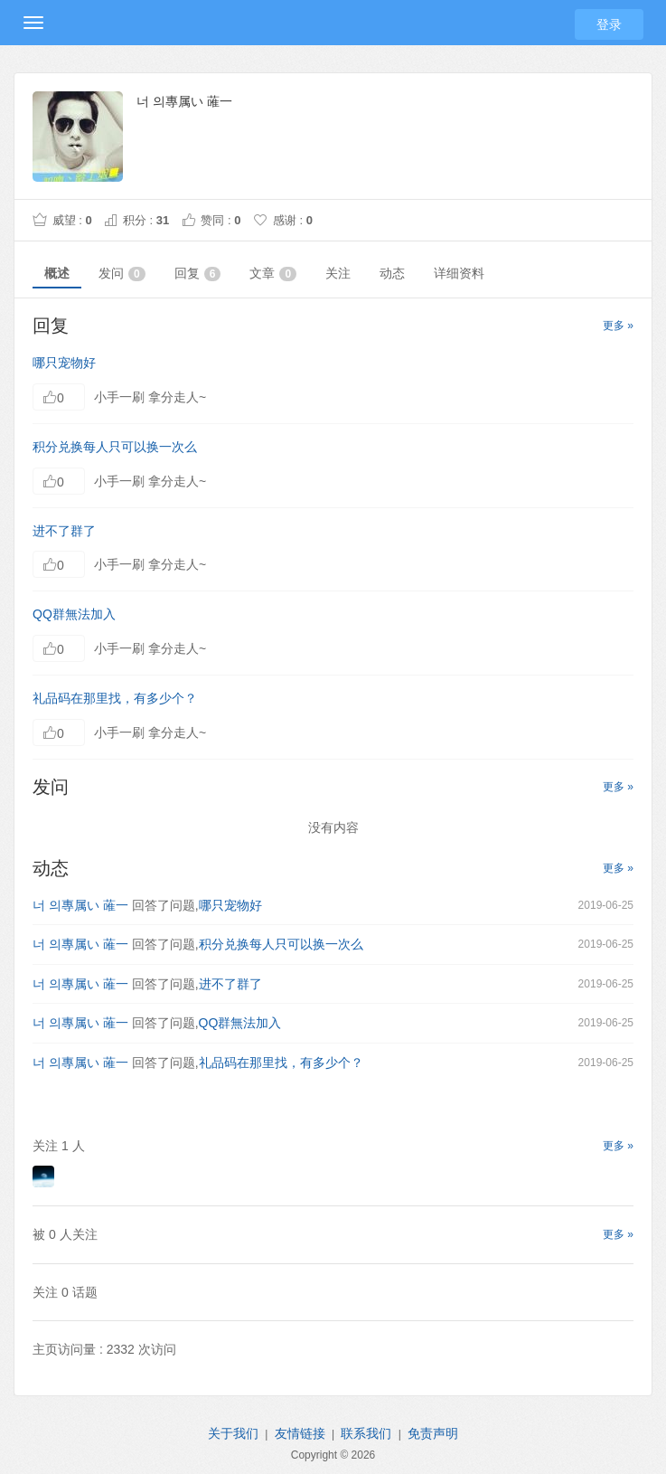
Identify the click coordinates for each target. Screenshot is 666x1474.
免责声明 (433, 1433)
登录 (609, 24)
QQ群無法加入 (74, 614)
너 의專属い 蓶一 (80, 905)
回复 (197, 273)
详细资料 (459, 273)
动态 (392, 273)
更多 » (618, 325)
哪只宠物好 (64, 362)
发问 (121, 273)
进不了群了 (64, 531)
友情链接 (300, 1433)
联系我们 (366, 1433)
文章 (272, 273)
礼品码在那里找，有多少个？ (115, 698)
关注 (338, 273)
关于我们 (233, 1433)
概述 (57, 273)
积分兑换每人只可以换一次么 (115, 446)
